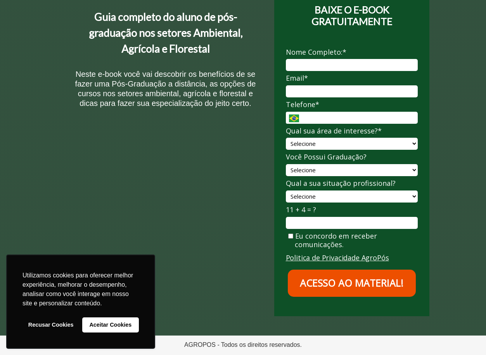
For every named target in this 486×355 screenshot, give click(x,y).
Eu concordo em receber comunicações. (332, 240)
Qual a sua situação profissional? (341, 183)
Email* (297, 78)
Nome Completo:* (316, 52)
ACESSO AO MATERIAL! (351, 282)
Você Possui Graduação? (326, 156)
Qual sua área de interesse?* (334, 130)
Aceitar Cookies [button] (110, 325)
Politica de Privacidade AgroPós (337, 257)
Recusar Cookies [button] (51, 325)
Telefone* (302, 104)
